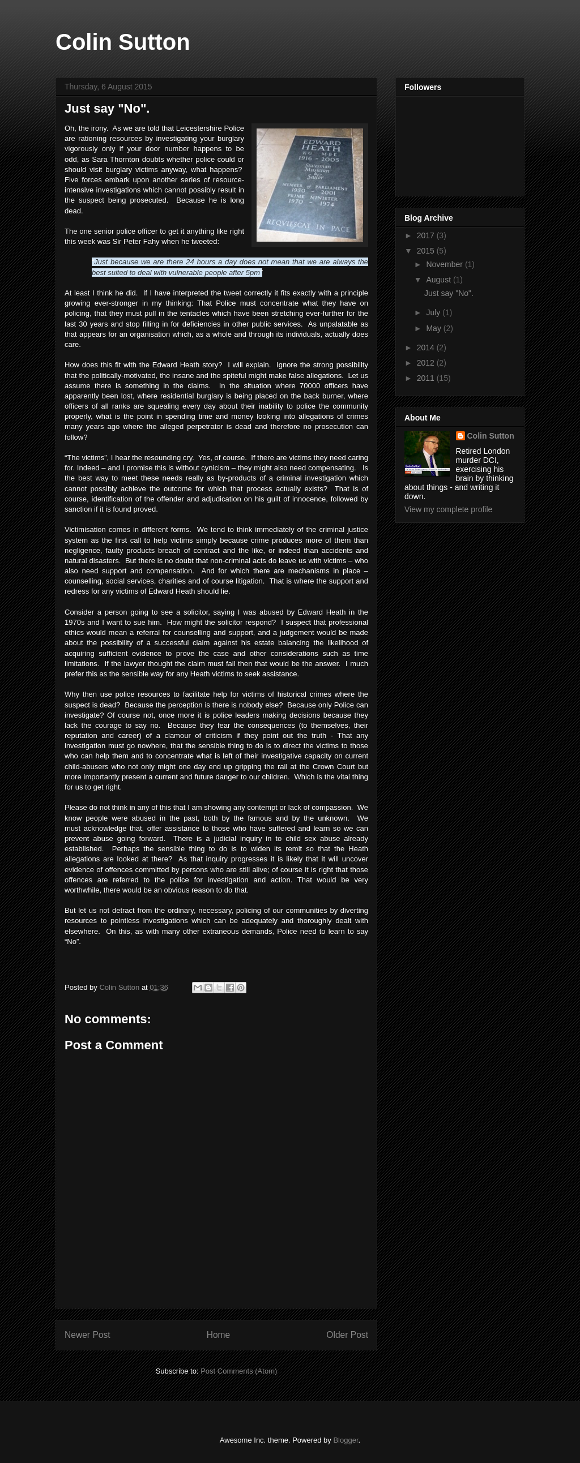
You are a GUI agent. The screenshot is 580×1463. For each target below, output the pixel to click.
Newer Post (87, 1335)
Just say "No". (449, 293)
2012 (427, 362)
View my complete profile (448, 509)
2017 (427, 235)
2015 (427, 250)
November (445, 264)
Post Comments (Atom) (239, 1371)
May (434, 328)
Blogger (345, 1440)
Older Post (347, 1335)
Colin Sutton (123, 41)
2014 (427, 347)
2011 (427, 378)
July (434, 312)
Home (219, 1335)
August (439, 279)
